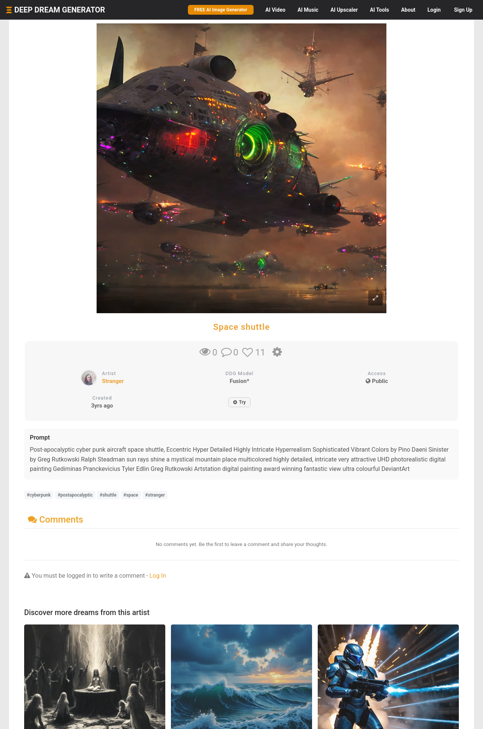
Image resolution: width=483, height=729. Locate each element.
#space (130, 495)
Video (275, 10)
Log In (157, 575)
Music (307, 10)
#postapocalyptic (75, 495)
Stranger (113, 381)
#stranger (155, 495)
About (408, 10)
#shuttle (108, 495)
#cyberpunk (39, 495)
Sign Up (463, 10)
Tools (379, 10)
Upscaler (344, 10)
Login (434, 10)
